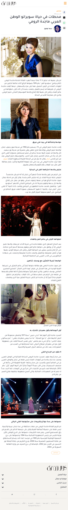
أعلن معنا (45, 503)
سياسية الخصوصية (34, 505)
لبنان (48, 159)
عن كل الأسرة (55, 503)
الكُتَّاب (23, 503)
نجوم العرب (55, 452)
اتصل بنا (30, 503)
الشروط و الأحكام (14, 503)
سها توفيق (48, 29)
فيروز (6, 159)
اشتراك (38, 503)
